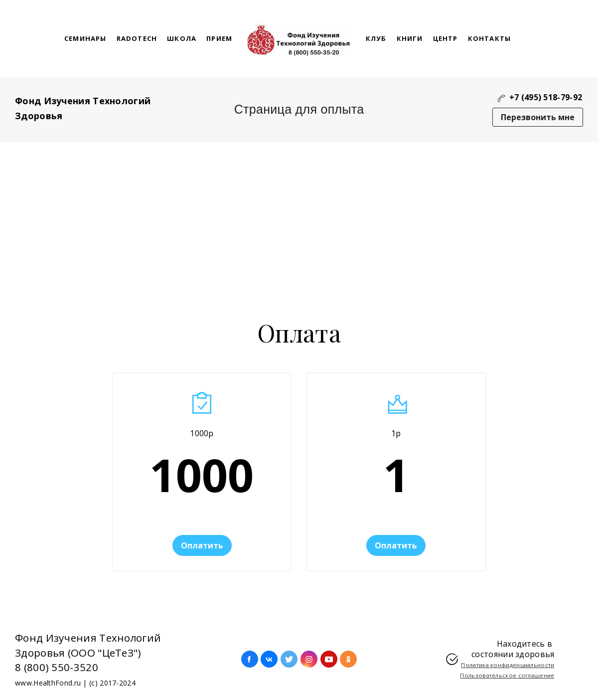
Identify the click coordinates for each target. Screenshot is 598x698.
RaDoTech (137, 38)
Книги (410, 38)
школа (181, 38)
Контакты (489, 38)
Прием (219, 38)
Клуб (376, 38)
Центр (445, 38)
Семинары (85, 38)
